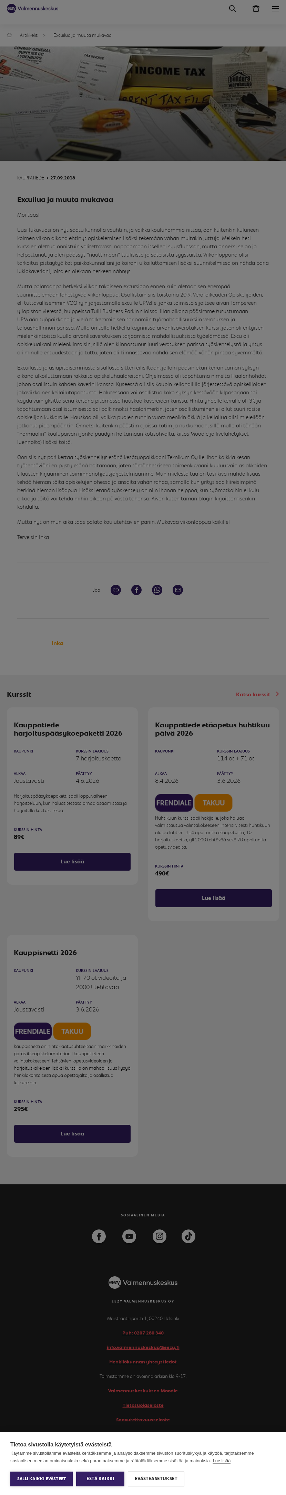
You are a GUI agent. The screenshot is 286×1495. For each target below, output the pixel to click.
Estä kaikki (100, 1478)
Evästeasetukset (156, 1478)
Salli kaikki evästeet (41, 1479)
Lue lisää (222, 1460)
